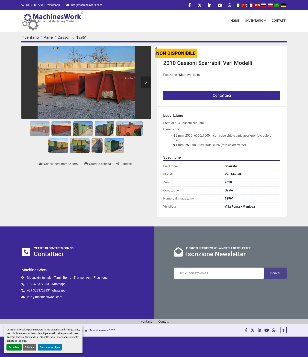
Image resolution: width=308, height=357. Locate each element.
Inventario (254, 21)
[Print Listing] (98, 164)
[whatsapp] (230, 5)
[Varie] (48, 37)
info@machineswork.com (86, 4)
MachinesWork (99, 330)
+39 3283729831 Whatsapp (43, 4)
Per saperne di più (50, 347)
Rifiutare (29, 347)
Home (235, 21)
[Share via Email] (59, 164)
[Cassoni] (65, 37)
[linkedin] (209, 5)
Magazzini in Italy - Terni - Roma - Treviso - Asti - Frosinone (67, 278)
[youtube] (220, 5)
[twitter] (199, 5)
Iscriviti (275, 273)
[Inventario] (30, 37)
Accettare (14, 347)
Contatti (279, 21)
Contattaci (222, 95)
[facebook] (189, 5)
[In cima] (283, 330)
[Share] (125, 164)
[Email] (219, 273)
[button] (255, 20)
